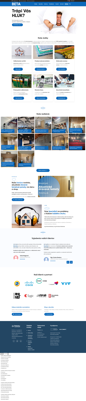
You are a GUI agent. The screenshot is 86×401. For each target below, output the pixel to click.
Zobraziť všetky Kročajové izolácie (8, 370)
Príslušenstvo (3, 368)
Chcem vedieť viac (17, 199)
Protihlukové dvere (5, 366)
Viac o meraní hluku (41, 98)
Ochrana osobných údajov (30, 342)
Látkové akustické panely (6, 384)
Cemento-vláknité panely (6, 388)
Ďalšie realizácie (43, 170)
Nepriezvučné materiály (6, 357)
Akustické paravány (5, 397)
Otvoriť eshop (17, 314)
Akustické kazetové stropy (6, 390)
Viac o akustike (61, 69)
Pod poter (3, 372)
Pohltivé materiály (4, 358)
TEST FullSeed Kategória (6, 355)
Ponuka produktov (41, 69)
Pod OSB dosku (4, 373)
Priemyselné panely (5, 392)
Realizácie (51, 4)
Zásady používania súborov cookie (31, 348)
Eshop (66, 4)
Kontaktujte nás (17, 24)
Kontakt (62, 4)
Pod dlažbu (3, 380)
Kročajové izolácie (5, 360)
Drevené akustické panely (6, 385)
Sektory (46, 4)
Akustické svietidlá (5, 396)
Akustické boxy (4, 363)
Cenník (57, 4)
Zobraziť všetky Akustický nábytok (8, 394)
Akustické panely (4, 361)
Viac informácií (19, 98)
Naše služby (18, 69)
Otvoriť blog (49, 314)
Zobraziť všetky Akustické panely (7, 382)
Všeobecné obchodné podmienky (30, 337)
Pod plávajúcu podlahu (5, 375)
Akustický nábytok (5, 365)
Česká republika (68, 0)
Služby (35, 4)
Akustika (41, 4)
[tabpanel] (43, 20)
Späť (1, 353)
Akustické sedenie (5, 399)
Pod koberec (3, 378)
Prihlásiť (72, 0)
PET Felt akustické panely (6, 387)
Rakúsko (69, 0)
